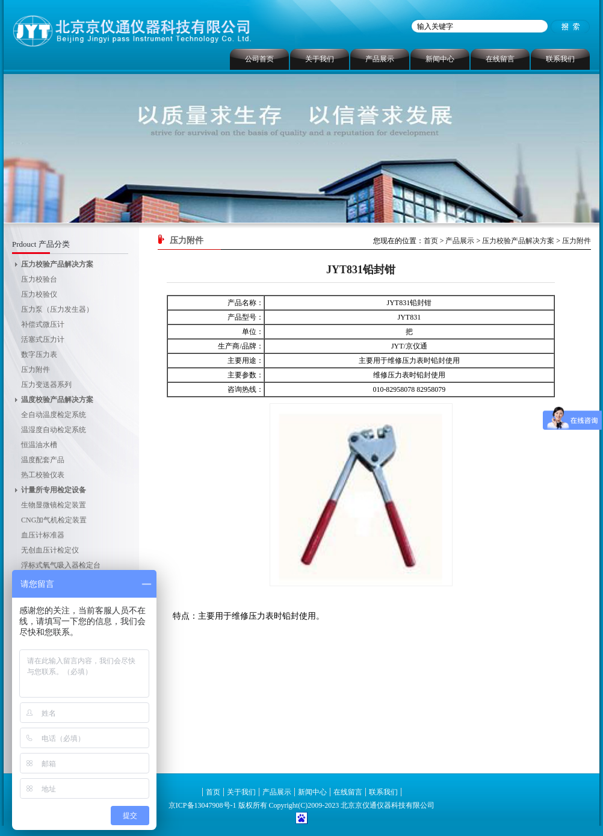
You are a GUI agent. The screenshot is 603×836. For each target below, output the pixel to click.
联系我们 (560, 59)
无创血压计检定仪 (50, 550)
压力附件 (35, 369)
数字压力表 (39, 354)
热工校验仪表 (42, 475)
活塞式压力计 (42, 339)
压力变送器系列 (46, 384)
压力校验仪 (39, 294)
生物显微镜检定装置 (53, 505)
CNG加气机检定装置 (54, 520)
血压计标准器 (42, 535)
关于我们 (319, 59)
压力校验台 (39, 279)
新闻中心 (439, 59)
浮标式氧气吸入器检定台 (60, 565)
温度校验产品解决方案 (57, 399)
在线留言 (500, 59)
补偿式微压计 (42, 324)
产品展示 (379, 59)
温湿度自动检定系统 (53, 430)
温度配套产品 (42, 460)
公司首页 (259, 59)
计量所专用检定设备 (53, 490)
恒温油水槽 (39, 445)
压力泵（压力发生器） (57, 309)
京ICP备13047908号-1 (203, 805)
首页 (431, 241)
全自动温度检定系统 (53, 414)
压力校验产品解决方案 (57, 264)
